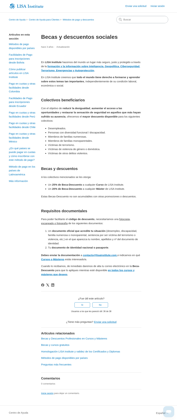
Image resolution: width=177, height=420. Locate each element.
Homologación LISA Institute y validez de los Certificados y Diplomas (80, 351)
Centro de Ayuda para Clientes (44, 19)
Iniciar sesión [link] (158, 6)
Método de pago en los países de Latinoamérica (22, 170)
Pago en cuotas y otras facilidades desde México (22, 137)
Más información (18, 181)
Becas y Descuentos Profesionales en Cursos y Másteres (74, 338)
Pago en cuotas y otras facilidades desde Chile (22, 125)
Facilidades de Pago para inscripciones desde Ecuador (20, 102)
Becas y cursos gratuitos (55, 344)
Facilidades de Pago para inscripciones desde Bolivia (20, 58)
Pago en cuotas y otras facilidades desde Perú (22, 114)
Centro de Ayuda (17, 19)
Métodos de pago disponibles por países (22, 46)
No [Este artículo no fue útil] (100, 305)
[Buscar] (142, 19)
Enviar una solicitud (135, 6)
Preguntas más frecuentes (56, 364)
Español (162, 413)
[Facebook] (42, 285)
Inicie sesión (47, 393)
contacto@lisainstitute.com (100, 255)
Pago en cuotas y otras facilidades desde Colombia (22, 87)
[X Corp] (47, 285)
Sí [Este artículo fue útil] (82, 305)
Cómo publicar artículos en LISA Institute (18, 73)
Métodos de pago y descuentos (78, 19)
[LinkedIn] (52, 285)
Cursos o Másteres (52, 259)
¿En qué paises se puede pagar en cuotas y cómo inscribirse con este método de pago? (22, 154)
